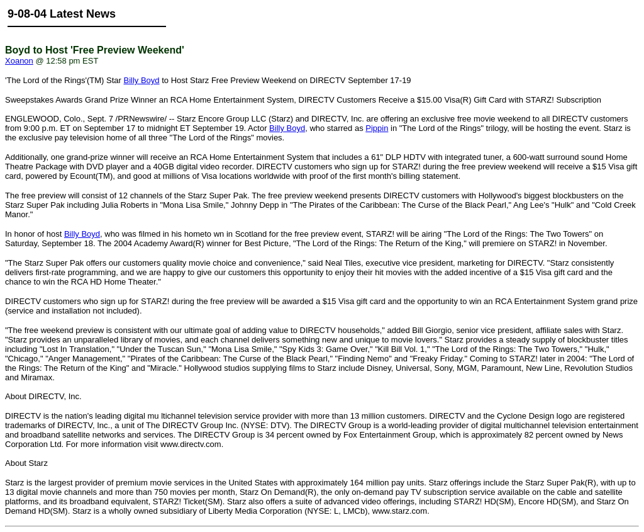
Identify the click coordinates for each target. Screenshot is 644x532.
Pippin (376, 128)
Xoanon (19, 60)
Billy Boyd (141, 80)
